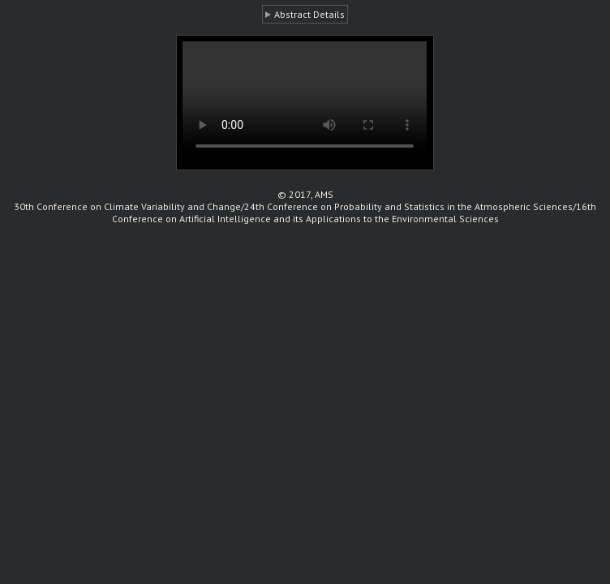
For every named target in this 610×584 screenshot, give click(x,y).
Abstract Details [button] (309, 14)
